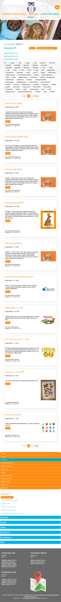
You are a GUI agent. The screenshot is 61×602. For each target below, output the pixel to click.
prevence (16, 84)
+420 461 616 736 (40, 562)
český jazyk (20, 72)
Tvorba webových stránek (28, 598)
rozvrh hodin (16, 87)
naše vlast (29, 79)
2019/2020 (17, 65)
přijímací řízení (26, 84)
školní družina (37, 87)
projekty (54, 84)
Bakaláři (3, 527)
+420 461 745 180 (12, 579)
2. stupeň (27, 63)
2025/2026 (35, 67)
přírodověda (45, 84)
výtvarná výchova (10, 91)
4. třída (51, 67)
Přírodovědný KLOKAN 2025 (16, 137)
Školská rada (4, 484)
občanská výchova (21, 82)
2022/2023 (8, 67)
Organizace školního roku (7, 463)
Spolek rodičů (4, 488)
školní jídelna (47, 87)
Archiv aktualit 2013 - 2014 (11, 53)
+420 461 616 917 (39, 563)
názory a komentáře (41, 79)
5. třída (8, 70)
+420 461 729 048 (11, 563)
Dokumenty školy (5, 481)
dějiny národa (51, 72)
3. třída (43, 67)
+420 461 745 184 (12, 560)
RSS (32, 48)
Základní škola (11, 44)
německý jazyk (9, 82)
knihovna (42, 77)
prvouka (8, 87)
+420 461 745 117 (41, 560)
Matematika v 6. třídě (14, 308)
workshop (38, 91)
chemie (28, 72)
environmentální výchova (24, 75)
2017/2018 (52, 63)
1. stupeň (11, 63)
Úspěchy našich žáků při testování (19, 277)
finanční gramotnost (47, 75)
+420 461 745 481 (12, 565)
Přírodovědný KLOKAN (14, 203)
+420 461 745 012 (11, 581)
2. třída (35, 63)
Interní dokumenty (6, 537)
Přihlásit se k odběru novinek (46, 48)
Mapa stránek (54, 595)
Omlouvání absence (6, 478)
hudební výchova (23, 77)
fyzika (13, 77)
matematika (51, 77)
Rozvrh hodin (4, 517)
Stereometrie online (13, 415)
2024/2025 (26, 67)
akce (42, 70)
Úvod (5, 44)
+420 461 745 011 (10, 584)
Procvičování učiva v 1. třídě (17, 339)
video (43, 89)
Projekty (3, 472)
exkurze (36, 75)
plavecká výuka (34, 82)
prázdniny (8, 84)
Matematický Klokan (13, 103)
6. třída (15, 70)
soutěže (18, 89)
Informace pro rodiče (6, 475)
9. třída (36, 70)
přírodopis (36, 84)
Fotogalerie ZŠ (4, 469)
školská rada (9, 89)
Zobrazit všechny (7, 497)
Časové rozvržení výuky (7, 466)
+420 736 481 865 (10, 562)
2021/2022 (44, 65)
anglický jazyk (51, 70)
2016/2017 (43, 63)
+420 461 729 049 (10, 566)
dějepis (43, 72)
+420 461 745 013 (11, 582)
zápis (45, 91)
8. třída (29, 70)
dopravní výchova (10, 75)
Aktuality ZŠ (4, 460)
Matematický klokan (13, 243)
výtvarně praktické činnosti (25, 91)
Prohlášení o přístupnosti (30, 596)
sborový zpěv (26, 87)
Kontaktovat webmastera (44, 595)
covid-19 (35, 72)
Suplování (3, 522)
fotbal (7, 77)
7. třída (22, 70)
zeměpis (52, 91)
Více (8, 121)
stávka (25, 89)
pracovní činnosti (45, 82)
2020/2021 (35, 65)
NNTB (2, 542)
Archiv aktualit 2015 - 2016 (11, 59)
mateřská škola (10, 79)
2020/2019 (26, 65)
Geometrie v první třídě (14, 372)
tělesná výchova (34, 89)
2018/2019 (8, 65)
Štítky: (5, 63)
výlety (49, 89)
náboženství (20, 79)
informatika (34, 77)
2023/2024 (17, 67)
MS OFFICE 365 (5, 532)
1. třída (19, 63)
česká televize (9, 72)
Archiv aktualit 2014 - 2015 (11, 56)
